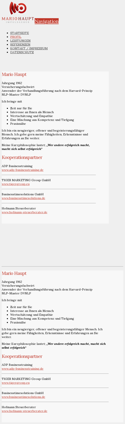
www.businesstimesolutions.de (23, 198)
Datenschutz (22, 52)
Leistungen (20, 41)
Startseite (19, 33)
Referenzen (20, 44)
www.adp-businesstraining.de (22, 170)
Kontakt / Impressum (29, 48)
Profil (15, 37)
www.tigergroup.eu (16, 184)
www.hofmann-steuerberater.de (24, 212)
